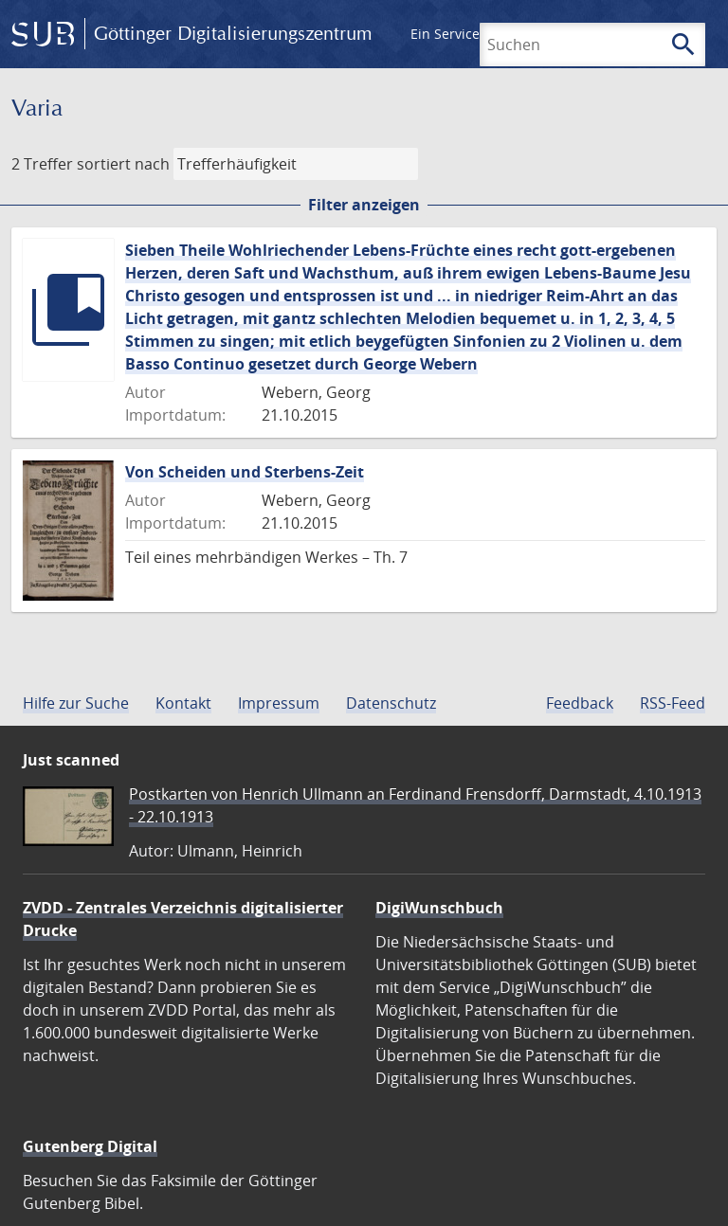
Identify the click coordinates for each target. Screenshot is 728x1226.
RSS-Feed (672, 703)
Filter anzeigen (364, 204)
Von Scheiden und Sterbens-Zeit (244, 471)
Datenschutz (391, 703)
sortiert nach (123, 163)
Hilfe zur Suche (76, 703)
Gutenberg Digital (90, 1146)
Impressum (278, 703)
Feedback (579, 703)
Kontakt (183, 703)
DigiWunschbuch (439, 907)
